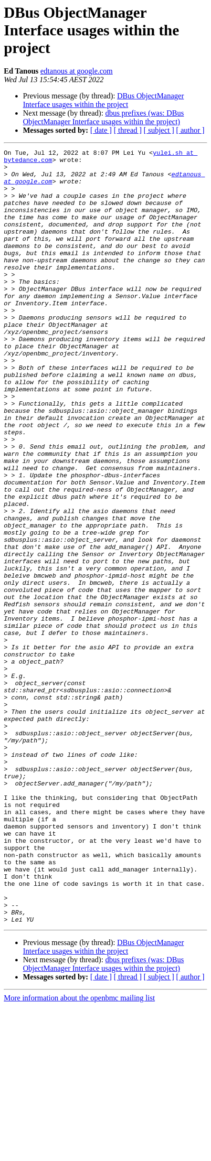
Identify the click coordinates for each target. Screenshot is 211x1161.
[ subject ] (159, 130)
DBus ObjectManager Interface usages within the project (103, 100)
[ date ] (101, 130)
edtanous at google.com (77, 71)
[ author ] (190, 130)
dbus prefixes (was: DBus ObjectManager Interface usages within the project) (103, 117)
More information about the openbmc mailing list (79, 1153)
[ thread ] (128, 130)
